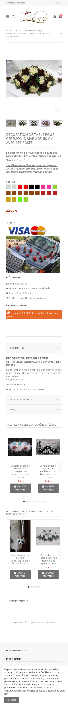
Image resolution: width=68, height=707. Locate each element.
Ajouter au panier (20, 488)
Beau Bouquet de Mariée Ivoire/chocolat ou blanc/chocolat (20, 559)
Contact (10, 2)
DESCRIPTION (34, 348)
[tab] (34, 348)
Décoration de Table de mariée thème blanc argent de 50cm (48, 559)
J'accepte (11, 699)
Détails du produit (34, 399)
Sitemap (21, 2)
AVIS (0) (34, 409)
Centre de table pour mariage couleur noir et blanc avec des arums (48, 471)
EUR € (58, 2)
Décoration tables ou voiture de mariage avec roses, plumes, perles (20, 471)
